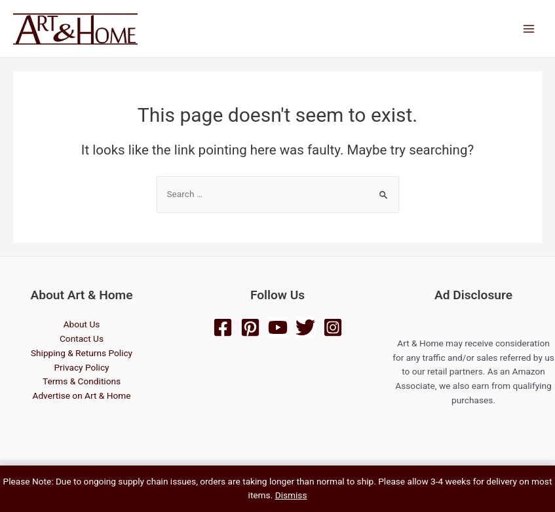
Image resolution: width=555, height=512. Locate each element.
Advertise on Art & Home (81, 395)
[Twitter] (305, 327)
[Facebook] (223, 327)
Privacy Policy (81, 367)
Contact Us (82, 338)
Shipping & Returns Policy (81, 353)
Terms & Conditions (82, 381)
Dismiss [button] (291, 495)
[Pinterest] (250, 327)
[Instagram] (333, 327)
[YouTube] (278, 327)
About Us (82, 324)
